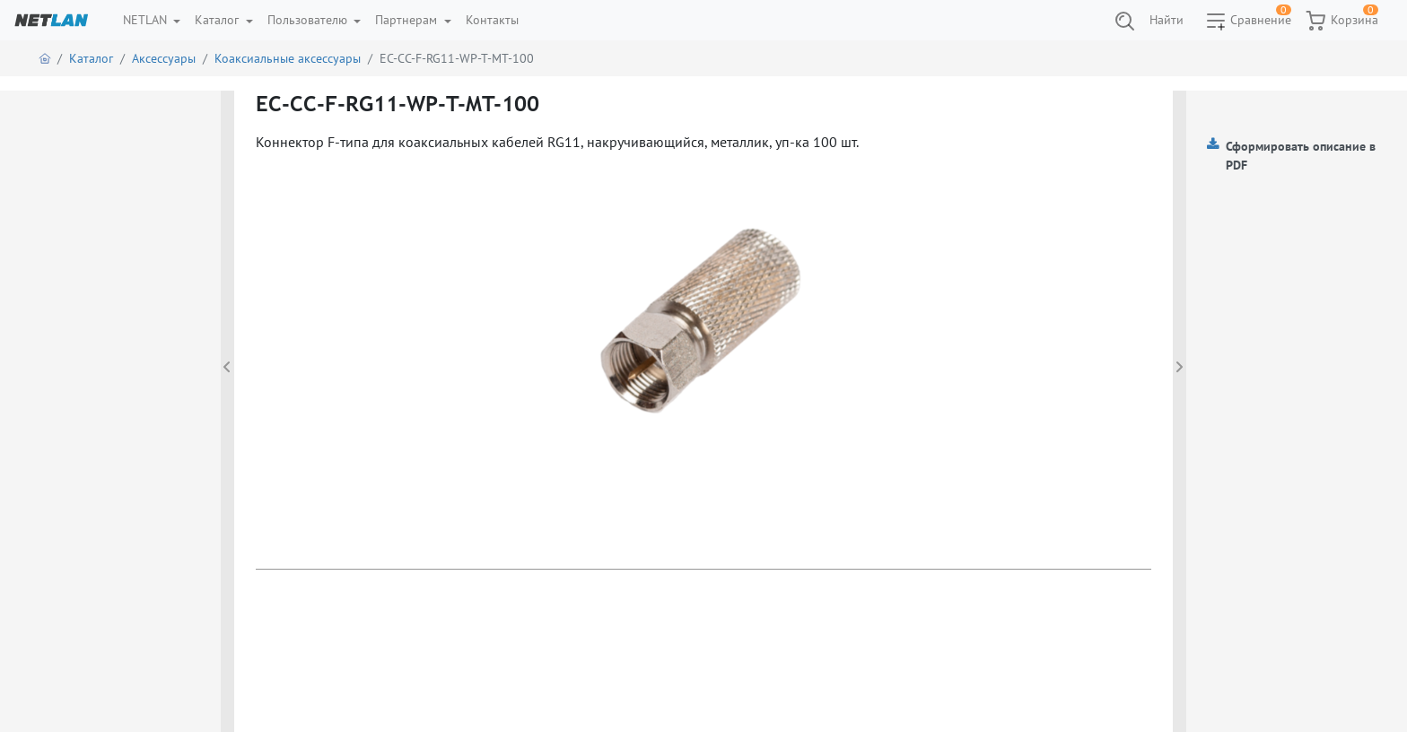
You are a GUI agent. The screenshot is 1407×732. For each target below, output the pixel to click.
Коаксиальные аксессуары (287, 58)
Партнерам (408, 20)
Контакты (492, 20)
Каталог (218, 20)
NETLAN (146, 20)
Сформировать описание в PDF (1301, 155)
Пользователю (309, 20)
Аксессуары (164, 58)
